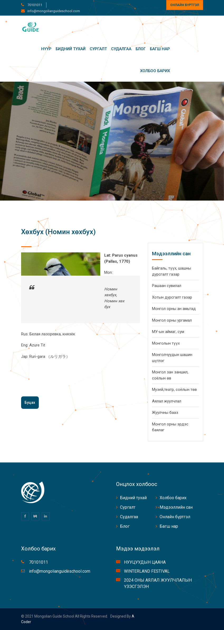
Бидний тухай (70, 49)
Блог (141, 49)
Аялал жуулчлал (166, 401)
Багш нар (160, 49)
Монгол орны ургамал (172, 320)
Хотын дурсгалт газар (172, 297)
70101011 (34, 5)
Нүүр (46, 49)
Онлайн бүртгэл (184, 5)
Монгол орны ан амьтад (174, 308)
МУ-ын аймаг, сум (168, 331)
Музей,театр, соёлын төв (174, 389)
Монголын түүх (166, 343)
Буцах (30, 402)
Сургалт (98, 49)
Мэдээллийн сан (176, 507)
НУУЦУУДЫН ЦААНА (145, 562)
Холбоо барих (155, 70)
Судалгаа (121, 49)
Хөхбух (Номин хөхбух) (58, 232)
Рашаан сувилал (166, 285)
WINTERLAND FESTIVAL (147, 571)
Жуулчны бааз (165, 412)
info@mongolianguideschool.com (53, 11)
